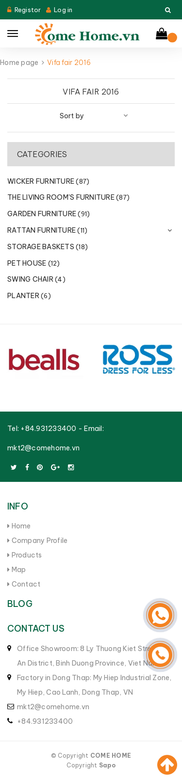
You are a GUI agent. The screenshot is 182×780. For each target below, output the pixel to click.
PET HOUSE (33, 263)
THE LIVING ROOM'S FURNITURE (68, 197)
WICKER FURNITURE (48, 181)
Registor (28, 10)
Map (16, 569)
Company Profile (37, 540)
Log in (63, 10)
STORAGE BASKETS (47, 246)
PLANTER (29, 295)
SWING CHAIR (36, 279)
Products (24, 555)
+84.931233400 (48, 428)
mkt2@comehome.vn (43, 448)
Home (19, 526)
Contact (23, 584)
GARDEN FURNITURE (48, 213)
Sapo (107, 765)
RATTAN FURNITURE (47, 230)
